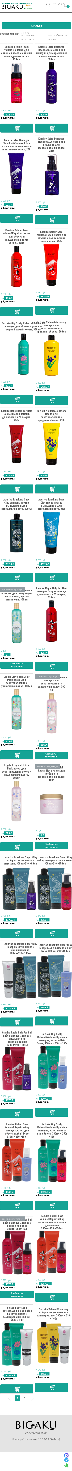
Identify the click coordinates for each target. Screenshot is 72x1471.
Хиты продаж (28, 39)
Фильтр (36, 26)
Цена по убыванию (57, 35)
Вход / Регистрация (60, 4)
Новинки (51, 39)
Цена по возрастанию (28, 34)
